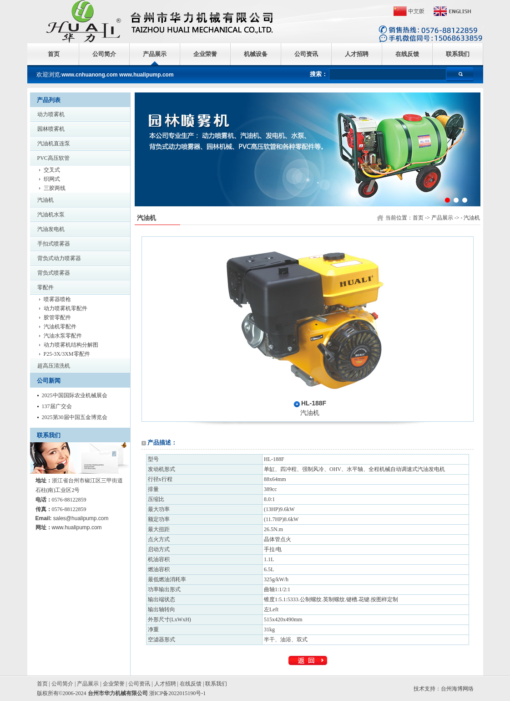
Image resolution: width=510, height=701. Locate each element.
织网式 (52, 179)
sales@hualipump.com (81, 518)
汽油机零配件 (60, 326)
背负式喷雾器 (53, 273)
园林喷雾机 (51, 129)
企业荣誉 (205, 54)
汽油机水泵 (51, 214)
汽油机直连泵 (53, 143)
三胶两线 (55, 188)
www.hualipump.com (77, 527)
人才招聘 (357, 54)
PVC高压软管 (53, 158)
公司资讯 (306, 54)
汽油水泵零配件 (63, 336)
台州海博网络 (457, 689)
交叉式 (52, 170)
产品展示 (155, 54)
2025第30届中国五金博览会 (74, 417)
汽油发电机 (51, 229)
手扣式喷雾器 (53, 243)
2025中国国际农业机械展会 (74, 395)
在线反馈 (407, 54)
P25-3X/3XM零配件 (67, 354)
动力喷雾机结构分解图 (71, 345)
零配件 (45, 287)
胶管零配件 (57, 317)
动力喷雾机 (51, 114)
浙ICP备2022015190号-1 (177, 693)
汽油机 (45, 200)
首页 (54, 54)
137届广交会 (57, 406)
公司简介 (104, 54)
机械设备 (256, 54)
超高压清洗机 (53, 366)
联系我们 (458, 54)
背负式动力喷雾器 (59, 258)
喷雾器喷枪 (57, 299)
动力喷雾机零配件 (65, 308)
